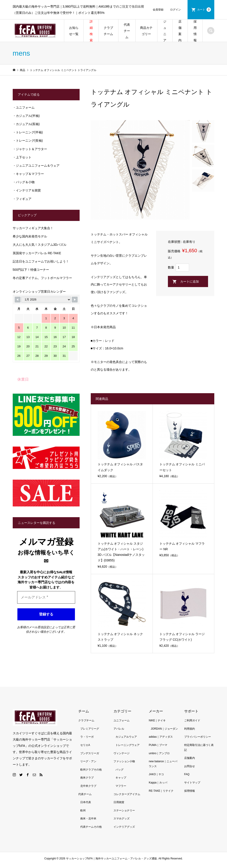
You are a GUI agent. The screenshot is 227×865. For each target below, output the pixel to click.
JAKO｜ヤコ (156, 774)
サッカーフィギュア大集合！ (33, 228)
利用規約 (189, 728)
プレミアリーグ (89, 728)
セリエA (85, 745)
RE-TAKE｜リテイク (161, 790)
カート (204, 9)
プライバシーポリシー (197, 736)
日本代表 (85, 802)
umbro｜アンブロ (159, 753)
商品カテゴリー (146, 31)
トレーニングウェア (128, 745)
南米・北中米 (88, 818)
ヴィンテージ (122, 753)
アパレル (119, 728)
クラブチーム (108, 31)
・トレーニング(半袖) (28, 132)
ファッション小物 (124, 761)
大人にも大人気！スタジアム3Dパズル (40, 244)
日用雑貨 (119, 802)
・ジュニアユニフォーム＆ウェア (36, 165)
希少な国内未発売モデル (30, 236)
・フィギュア (22, 199)
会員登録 (158, 9)
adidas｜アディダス (161, 736)
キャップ (121, 777)
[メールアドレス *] (46, 597)
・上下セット (22, 157)
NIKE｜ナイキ (157, 720)
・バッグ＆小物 (24, 182)
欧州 (83, 810)
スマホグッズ (122, 818)
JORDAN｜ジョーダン (164, 728)
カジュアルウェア (126, 736)
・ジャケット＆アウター (30, 149)
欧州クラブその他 (91, 769)
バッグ (120, 769)
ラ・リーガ (87, 736)
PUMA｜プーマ (158, 745)
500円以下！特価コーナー (31, 269)
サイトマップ (192, 782)
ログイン (175, 9)
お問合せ (189, 766)
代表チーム (127, 31)
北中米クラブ (88, 785)
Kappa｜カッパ (158, 782)
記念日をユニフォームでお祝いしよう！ (41, 261)
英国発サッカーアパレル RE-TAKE (37, 253)
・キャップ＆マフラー (28, 174)
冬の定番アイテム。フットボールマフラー (42, 278)
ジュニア (164, 31)
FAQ (187, 774)
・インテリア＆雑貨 (27, 190)
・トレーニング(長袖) (28, 140)
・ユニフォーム (24, 107)
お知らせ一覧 (73, 31)
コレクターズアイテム (127, 794)
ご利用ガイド (192, 720)
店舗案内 (180, 31)
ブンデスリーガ (89, 753)
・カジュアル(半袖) (26, 116)
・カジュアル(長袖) (26, 124)
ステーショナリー (124, 810)
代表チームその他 (91, 826)
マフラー (121, 785)
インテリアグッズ (124, 826)
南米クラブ (87, 777)
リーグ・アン (88, 761)
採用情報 (195, 31)
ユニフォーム (122, 720)
